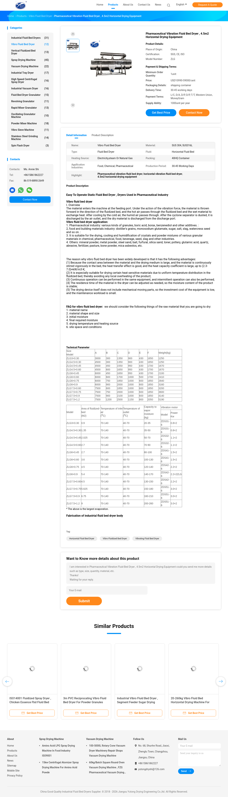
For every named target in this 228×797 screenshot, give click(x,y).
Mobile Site (13, 770)
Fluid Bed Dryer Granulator (30, 95)
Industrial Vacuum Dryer (30, 88)
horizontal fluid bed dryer (81, 538)
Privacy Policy (14, 775)
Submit (84, 601)
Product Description (102, 135)
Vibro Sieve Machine (30, 130)
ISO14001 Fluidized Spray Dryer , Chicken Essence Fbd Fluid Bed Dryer (30, 702)
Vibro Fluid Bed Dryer (30, 44)
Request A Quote (207, 4)
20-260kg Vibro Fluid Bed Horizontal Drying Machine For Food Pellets (190, 702)
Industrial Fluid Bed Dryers (30, 38)
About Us (12, 755)
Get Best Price (161, 112)
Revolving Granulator (30, 101)
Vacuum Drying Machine (30, 66)
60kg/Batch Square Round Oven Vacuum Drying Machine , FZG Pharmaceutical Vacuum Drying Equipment (107, 768)
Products (12, 750)
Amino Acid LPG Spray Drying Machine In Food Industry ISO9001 (58, 750)
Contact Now (30, 199)
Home (10, 745)
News (10, 760)
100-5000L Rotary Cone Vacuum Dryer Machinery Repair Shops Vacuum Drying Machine (107, 750)
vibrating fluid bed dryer (147, 538)
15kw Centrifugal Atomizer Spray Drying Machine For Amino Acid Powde (60, 767)
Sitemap (11, 765)
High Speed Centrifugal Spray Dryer (30, 80)
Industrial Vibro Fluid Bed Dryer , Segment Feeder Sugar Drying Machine (137, 702)
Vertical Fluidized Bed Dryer (30, 52)
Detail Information (76, 135)
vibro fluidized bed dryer (115, 538)
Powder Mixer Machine (30, 123)
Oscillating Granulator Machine (30, 115)
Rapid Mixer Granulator (30, 108)
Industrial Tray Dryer (30, 73)
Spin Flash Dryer (30, 145)
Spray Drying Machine (30, 60)
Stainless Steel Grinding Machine (30, 138)
